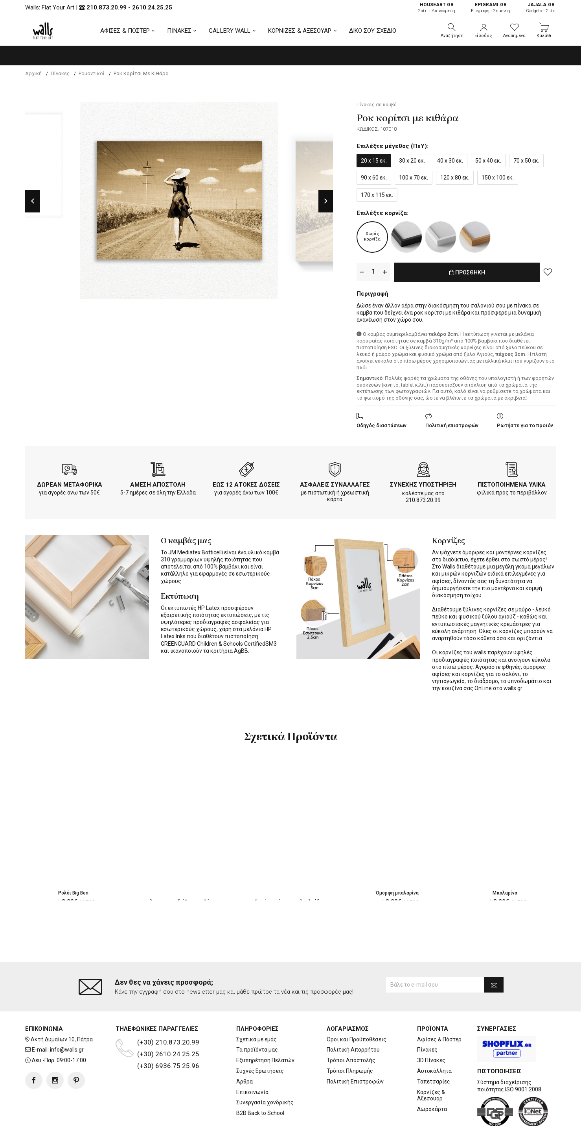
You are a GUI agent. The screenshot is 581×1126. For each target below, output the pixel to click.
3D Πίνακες (431, 1060)
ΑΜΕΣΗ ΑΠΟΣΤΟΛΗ (158, 483)
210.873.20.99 (106, 7)
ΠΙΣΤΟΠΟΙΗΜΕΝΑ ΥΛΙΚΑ (512, 483)
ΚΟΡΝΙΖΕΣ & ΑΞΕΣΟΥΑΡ (300, 30)
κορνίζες (534, 551)
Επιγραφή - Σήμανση (490, 7)
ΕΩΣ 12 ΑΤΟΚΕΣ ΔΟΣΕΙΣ (246, 483)
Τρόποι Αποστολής (351, 1060)
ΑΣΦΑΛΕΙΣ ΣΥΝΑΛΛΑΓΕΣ (335, 483)
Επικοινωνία (252, 1092)
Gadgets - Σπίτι (541, 7)
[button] (452, 30)
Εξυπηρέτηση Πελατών (265, 1060)
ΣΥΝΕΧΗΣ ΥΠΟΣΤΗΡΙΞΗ (423, 483)
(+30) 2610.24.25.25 (168, 1054)
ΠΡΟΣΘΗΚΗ (467, 272)
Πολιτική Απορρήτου (353, 1049)
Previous (32, 201)
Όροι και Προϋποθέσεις (356, 1039)
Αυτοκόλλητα (434, 1071)
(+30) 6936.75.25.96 (168, 1066)
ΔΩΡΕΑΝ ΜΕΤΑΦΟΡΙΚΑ (69, 483)
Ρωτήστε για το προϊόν (525, 424)
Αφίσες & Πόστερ (439, 1039)
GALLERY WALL (229, 30)
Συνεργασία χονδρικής (265, 1102)
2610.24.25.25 (152, 7)
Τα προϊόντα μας (257, 1049)
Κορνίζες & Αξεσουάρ (431, 1095)
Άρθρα (244, 1081)
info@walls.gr (67, 1049)
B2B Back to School (260, 1113)
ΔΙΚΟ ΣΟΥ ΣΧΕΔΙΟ (373, 30)
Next (325, 201)
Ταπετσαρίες (433, 1081)
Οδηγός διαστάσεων (381, 424)
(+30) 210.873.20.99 (168, 1042)
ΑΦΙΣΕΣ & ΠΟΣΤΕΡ (125, 30)
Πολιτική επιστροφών (451, 424)
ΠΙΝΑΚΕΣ (179, 30)
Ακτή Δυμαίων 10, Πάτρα (62, 1039)
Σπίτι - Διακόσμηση (436, 7)
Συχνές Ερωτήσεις (260, 1071)
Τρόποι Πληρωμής (350, 1071)
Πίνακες (427, 1049)
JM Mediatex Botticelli (196, 551)
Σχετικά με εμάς (256, 1039)
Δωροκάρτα (432, 1109)
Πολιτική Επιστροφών (355, 1081)
